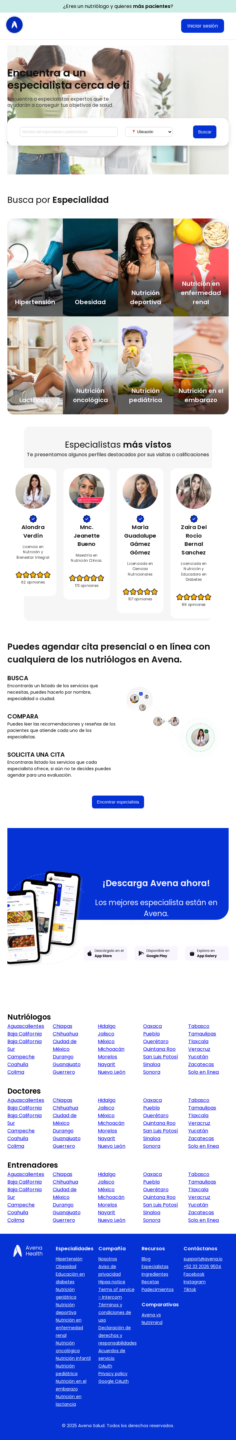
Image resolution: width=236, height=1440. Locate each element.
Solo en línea (203, 1072)
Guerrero (64, 1072)
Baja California (24, 1033)
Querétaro (156, 1041)
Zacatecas (201, 1064)
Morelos (107, 1056)
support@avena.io (203, 1259)
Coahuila (17, 1064)
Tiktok (190, 1289)
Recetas (150, 1282)
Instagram (195, 1282)
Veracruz (199, 1049)
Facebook (194, 1274)
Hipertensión (69, 1259)
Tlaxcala (198, 1041)
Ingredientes (155, 1274)
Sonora (151, 1072)
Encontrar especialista (118, 802)
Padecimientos (158, 1289)
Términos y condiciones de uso (114, 1312)
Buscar (204, 131)
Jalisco (106, 1033)
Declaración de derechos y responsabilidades (117, 1335)
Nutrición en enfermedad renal (69, 1327)
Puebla (151, 1033)
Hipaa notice (111, 1282)
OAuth (105, 1366)
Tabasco (198, 1026)
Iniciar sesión (202, 25)
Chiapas (62, 1026)
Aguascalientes (25, 1026)
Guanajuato (67, 1064)
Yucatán (198, 1056)
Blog (146, 1259)
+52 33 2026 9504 (202, 1266)
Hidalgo (107, 1026)
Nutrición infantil (73, 1358)
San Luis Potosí (160, 1056)
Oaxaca (152, 1026)
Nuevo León (111, 1072)
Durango (63, 1056)
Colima (15, 1072)
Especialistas (155, 1266)
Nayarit (106, 1064)
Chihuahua (65, 1033)
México (106, 1041)
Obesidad (66, 1266)
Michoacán (111, 1049)
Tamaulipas (202, 1033)
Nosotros (107, 1259)
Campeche (21, 1056)
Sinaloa (151, 1064)
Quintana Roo (159, 1049)
